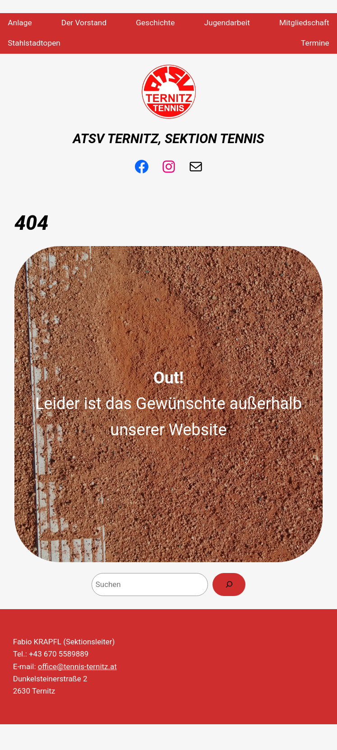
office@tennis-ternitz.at (77, 666)
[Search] (228, 584)
